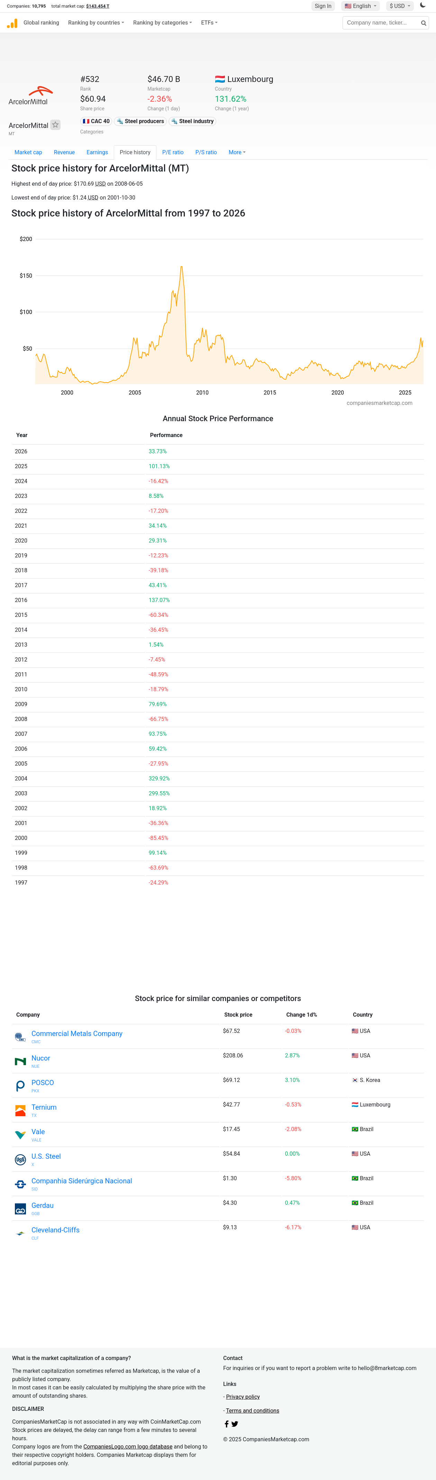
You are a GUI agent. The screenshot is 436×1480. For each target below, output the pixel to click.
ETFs (207, 22)
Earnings (97, 152)
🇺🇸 (358, 6)
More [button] (235, 152)
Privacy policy (243, 1397)
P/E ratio (173, 152)
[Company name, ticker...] (386, 22)
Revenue (64, 152)
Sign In (323, 6)
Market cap (28, 152)
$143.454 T (97, 6)
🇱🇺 (244, 79)
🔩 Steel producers (140, 121)
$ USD (398, 6)
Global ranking (41, 22)
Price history (135, 152)
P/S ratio (206, 152)
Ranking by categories (160, 22)
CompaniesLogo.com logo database (127, 1446)
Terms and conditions (252, 1410)
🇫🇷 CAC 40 (96, 121)
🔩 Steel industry (192, 121)
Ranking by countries (94, 22)
